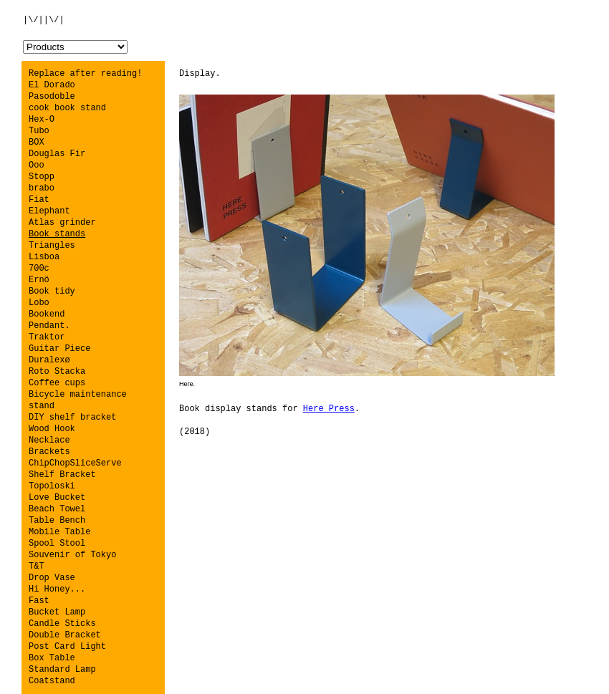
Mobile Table (59, 532)
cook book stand (67, 108)
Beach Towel (57, 509)
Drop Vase (52, 578)
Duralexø (49, 360)
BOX (36, 143)
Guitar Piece (59, 349)
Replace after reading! (85, 74)
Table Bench (57, 521)
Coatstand (52, 681)
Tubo (39, 131)
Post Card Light (67, 647)
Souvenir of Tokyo (72, 555)
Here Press (329, 409)
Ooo (36, 165)
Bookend (46, 314)
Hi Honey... (57, 589)
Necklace (49, 440)
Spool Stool (57, 544)
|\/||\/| (43, 20)
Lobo (39, 303)
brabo (41, 188)
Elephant (49, 211)
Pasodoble (52, 97)
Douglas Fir (57, 154)
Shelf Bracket (62, 475)
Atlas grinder (62, 223)
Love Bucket (57, 498)
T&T (36, 567)
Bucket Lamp (57, 612)
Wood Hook (52, 429)
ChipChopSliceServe (75, 463)
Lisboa (44, 257)
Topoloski (52, 486)
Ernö (39, 280)
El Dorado (52, 85)
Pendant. (49, 326)
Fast (39, 601)
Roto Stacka (57, 372)
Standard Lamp (62, 670)
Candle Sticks (62, 624)
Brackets (49, 452)
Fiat (39, 200)
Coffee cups (57, 383)
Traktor (46, 337)
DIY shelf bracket (72, 418)
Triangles (52, 246)
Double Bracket (65, 635)
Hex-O (41, 120)
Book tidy (52, 291)
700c (39, 269)
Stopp (41, 177)
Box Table (52, 658)
